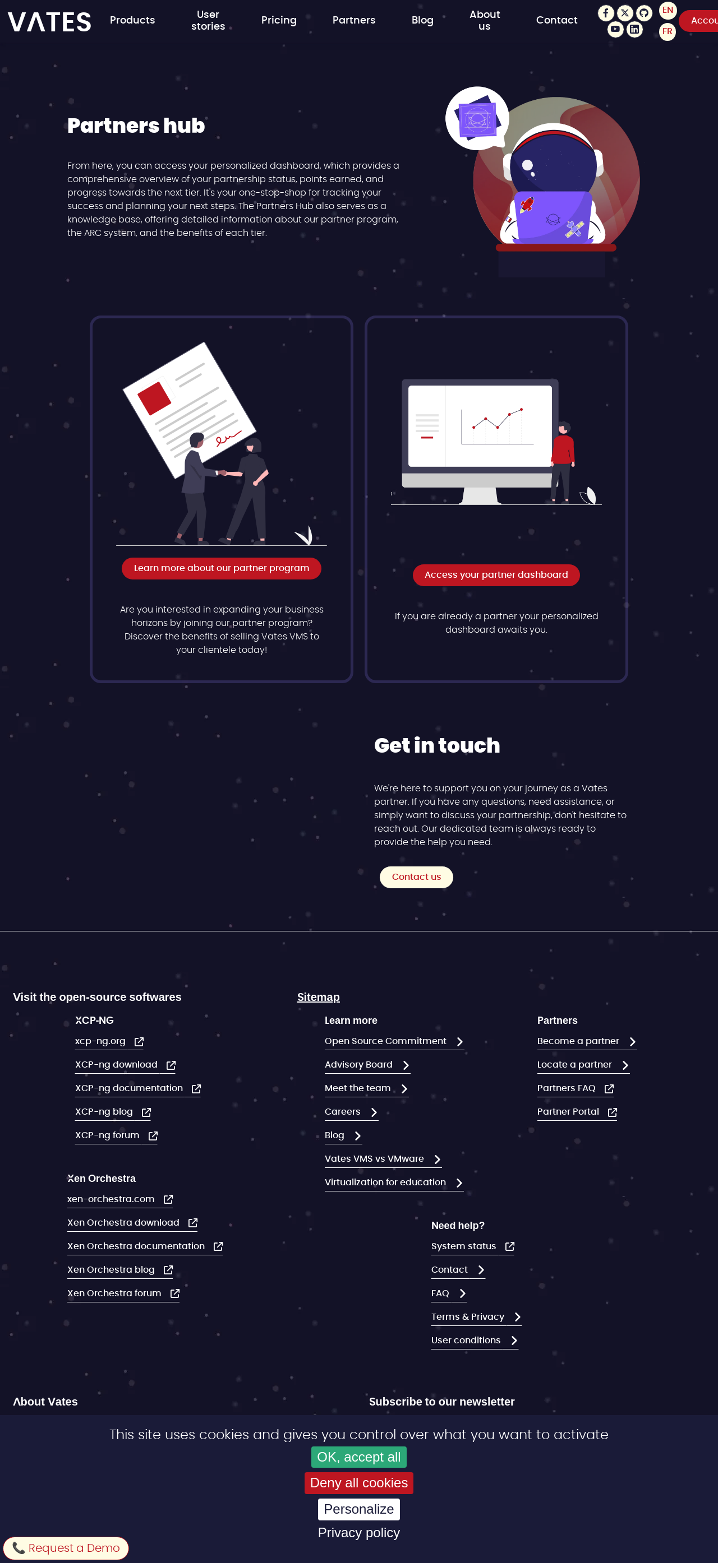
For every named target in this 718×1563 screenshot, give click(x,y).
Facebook (606, 13)
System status (465, 1246)
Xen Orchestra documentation (137, 1246)
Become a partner (579, 1041)
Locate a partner (575, 1064)
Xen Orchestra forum (115, 1293)
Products (132, 21)
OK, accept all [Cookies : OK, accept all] (359, 1456)
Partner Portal (569, 1111)
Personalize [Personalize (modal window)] (359, 1508)
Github (644, 13)
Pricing (279, 21)
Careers (344, 1111)
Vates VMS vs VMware (375, 1158)
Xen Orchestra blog (112, 1269)
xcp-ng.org (101, 1041)
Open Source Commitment (387, 1041)
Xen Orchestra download (124, 1222)
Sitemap (318, 996)
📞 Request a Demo (66, 1548)
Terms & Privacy (469, 1316)
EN (668, 10)
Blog (423, 21)
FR (667, 31)
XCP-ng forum (108, 1135)
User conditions (467, 1340)
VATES (49, 21)
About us (485, 21)
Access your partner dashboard (496, 575)
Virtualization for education (386, 1182)
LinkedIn (635, 29)
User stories (208, 21)
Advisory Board (360, 1064)
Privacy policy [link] (359, 1532)
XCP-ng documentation (130, 1088)
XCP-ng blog (105, 1111)
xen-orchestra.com (112, 1199)
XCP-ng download (117, 1064)
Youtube (615, 29)
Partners (354, 21)
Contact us (416, 877)
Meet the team (359, 1088)
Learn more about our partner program (222, 568)
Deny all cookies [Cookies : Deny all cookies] (359, 1482)
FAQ (441, 1293)
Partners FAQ (567, 1088)
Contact (557, 21)
